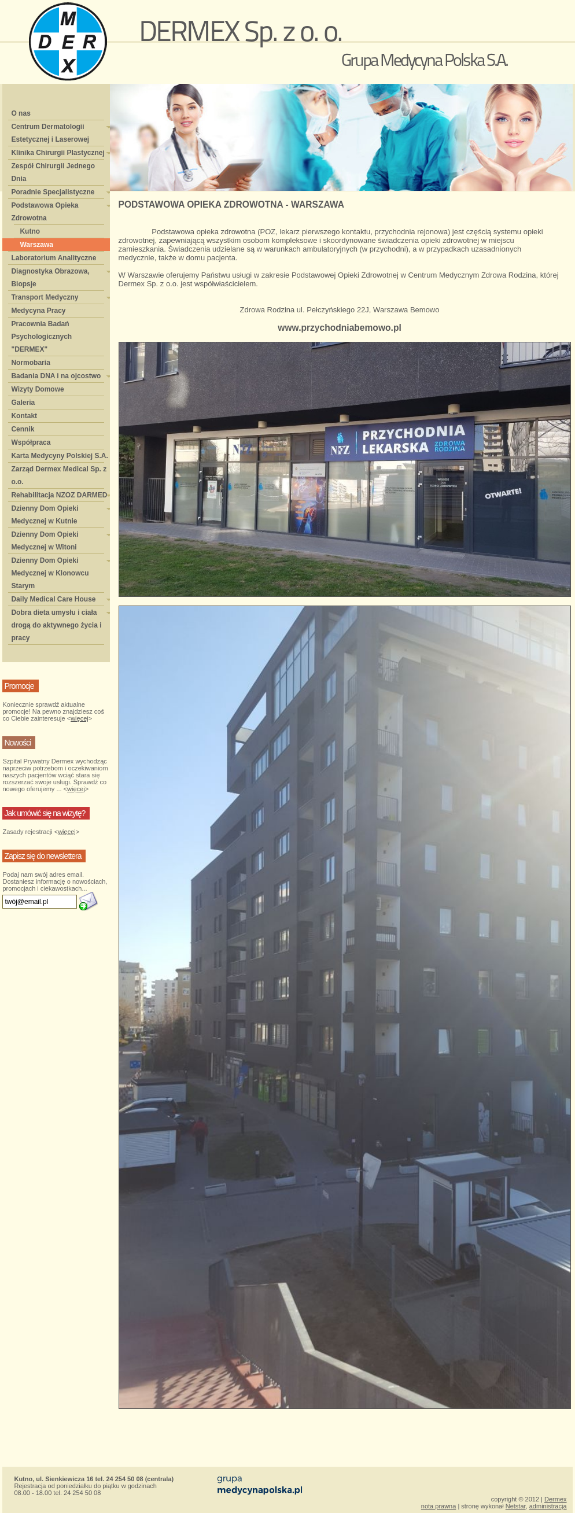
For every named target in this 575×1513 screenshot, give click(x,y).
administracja (548, 1506)
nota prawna (438, 1506)
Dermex (555, 1499)
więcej (80, 718)
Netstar (516, 1506)
